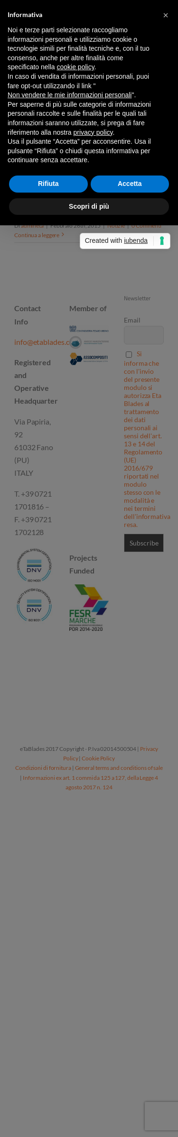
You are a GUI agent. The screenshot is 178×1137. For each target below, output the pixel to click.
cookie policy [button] (75, 67)
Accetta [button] (130, 183)
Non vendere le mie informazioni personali (69, 95)
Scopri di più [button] (89, 206)
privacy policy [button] (93, 132)
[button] (165, 15)
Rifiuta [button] (48, 183)
